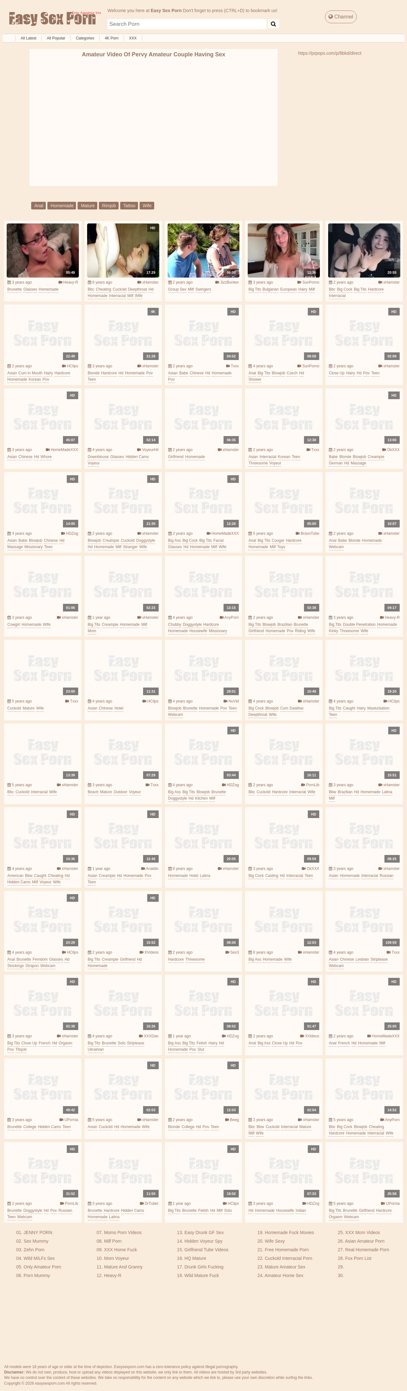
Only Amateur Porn (42, 1266)
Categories (85, 38)
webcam (336, 547)
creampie (376, 457)
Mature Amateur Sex (285, 1266)
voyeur (94, 463)
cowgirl (13, 624)
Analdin (150, 868)
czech (292, 373)
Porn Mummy (37, 1275)
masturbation (378, 708)
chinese (197, 373)
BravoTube (307, 533)
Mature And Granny (123, 1266)
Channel (340, 16)
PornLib (310, 785)
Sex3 (232, 952)
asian (12, 373)
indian (301, 1210)
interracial (117, 295)
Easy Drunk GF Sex (204, 1232)
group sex (177, 289)
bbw (332, 792)
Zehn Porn (34, 1249)
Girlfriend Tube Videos (206, 1249)
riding (300, 631)
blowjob (278, 373)
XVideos (149, 952)
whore (46, 457)
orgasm (65, 1043)
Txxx (232, 366)
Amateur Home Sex (284, 1275)
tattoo (129, 205)
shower (254, 379)
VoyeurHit (147, 450)
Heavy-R (68, 282)
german (335, 463)
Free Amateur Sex (52, 19)
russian (386, 875)
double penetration (359, 624)
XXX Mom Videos (362, 1232)
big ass (174, 540)
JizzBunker (227, 282)
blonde (94, 373)
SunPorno (308, 282)
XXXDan (148, 1036)
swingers (203, 289)
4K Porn (111, 38)
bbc (91, 289)
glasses (30, 289)
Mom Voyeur (116, 1258)
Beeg (232, 1120)
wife (147, 205)
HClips (70, 366)
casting (271, 875)
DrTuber (149, 1203)
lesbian (362, 959)
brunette (14, 289)
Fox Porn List (358, 1258)
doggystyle (145, 540)
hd (150, 289)
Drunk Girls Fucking (204, 1266)
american (15, 875)
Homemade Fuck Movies (289, 1232)
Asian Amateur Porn (365, 1241)
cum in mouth (30, 373)
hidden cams (137, 457)
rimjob (109, 205)
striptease (379, 959)
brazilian (285, 624)
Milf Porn (112, 1241)
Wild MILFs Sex (39, 1258)
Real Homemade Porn (367, 1249)
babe (183, 373)
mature (88, 205)
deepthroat (137, 289)
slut (200, 1049)
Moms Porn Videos (122, 1232)
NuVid (231, 701)
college (29, 1127)
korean (35, 379)
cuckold (120, 289)
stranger (130, 547)
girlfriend (176, 457)
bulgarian (271, 289)
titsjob (21, 1049)
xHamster (148, 282)
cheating (103, 289)
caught (349, 708)
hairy (303, 289)
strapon (32, 966)
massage (358, 463)
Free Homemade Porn (287, 1249)
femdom (39, 959)
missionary (33, 547)
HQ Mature (195, 1258)
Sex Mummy (36, 1241)
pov (46, 379)
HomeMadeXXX (62, 450)
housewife (198, 631)
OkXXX (391, 450)
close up (336, 373)
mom (92, 631)
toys (281, 547)
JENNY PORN (38, 1232)
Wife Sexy (275, 1241)
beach (93, 792)
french (45, 1043)
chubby (174, 624)
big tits (254, 289)
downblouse (98, 457)
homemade (62, 205)
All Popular (56, 38)
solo (122, 1043)
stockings (15, 966)
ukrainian (96, 1049)
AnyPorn (229, 617)
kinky (333, 631)
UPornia (68, 1120)
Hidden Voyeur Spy (203, 1241)
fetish (202, 1043)
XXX (133, 38)
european (288, 289)
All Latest (28, 38)
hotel (118, 708)
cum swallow (291, 708)
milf (131, 295)
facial (218, 540)
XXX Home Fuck (120, 1249)
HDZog (69, 533)
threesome (258, 463)
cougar (278, 540)
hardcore (375, 289)
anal (38, 205)
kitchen (201, 798)
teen (92, 379)
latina (387, 792)
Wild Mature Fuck (201, 1275)
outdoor (120, 792)
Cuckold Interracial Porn (288, 1258)
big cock (344, 289)
